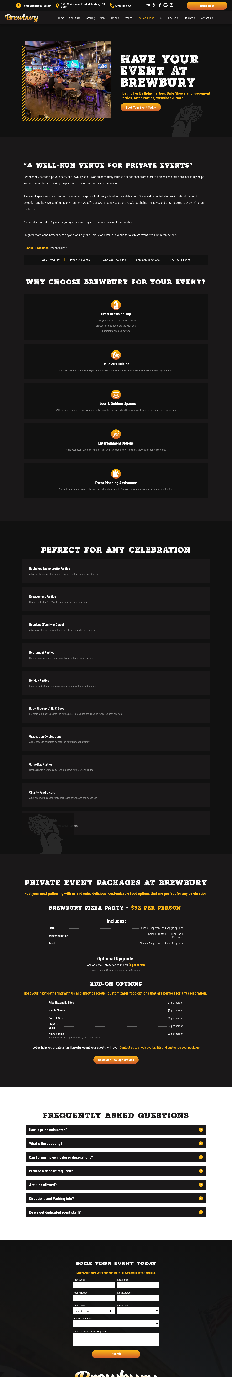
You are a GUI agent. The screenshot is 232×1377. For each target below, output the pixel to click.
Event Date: (79, 1029)
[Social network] (148, 6)
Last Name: (123, 1003)
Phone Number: (81, 1016)
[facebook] (159, 6)
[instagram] (171, 6)
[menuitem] (61, 18)
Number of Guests (82, 1042)
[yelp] (154, 6)
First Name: (79, 1003)
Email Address (124, 1016)
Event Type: (123, 1029)
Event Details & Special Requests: (90, 1054)
